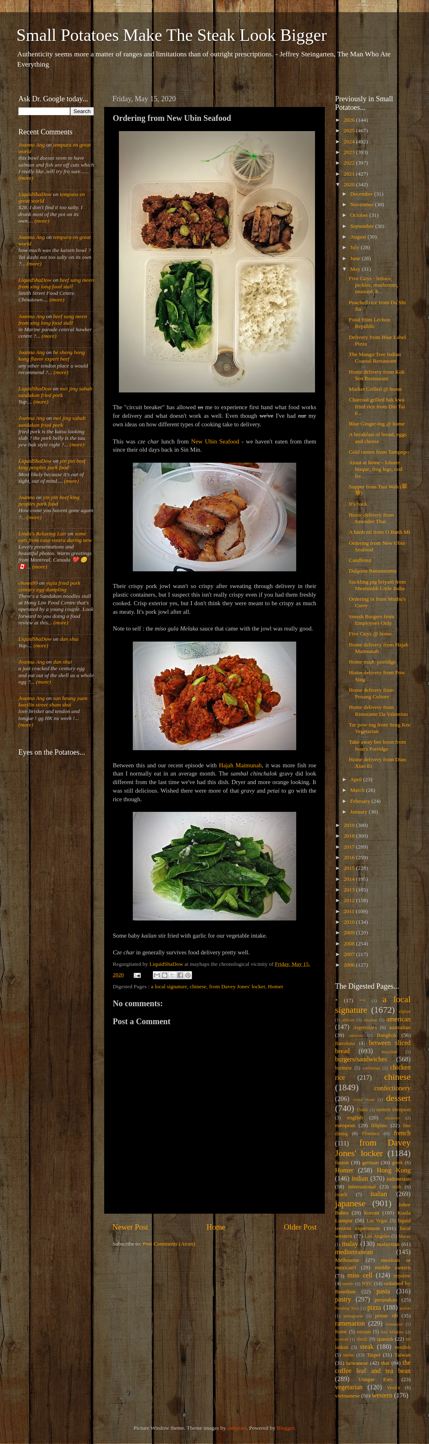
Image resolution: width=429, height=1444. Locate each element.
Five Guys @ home (370, 634)
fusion (342, 1162)
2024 (350, 141)
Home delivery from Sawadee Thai (371, 518)
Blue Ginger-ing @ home (377, 424)
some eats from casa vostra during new (55, 536)
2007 (350, 954)
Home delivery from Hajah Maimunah (379, 648)
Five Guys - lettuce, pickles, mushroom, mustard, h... (373, 284)
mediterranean (354, 1252)
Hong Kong (394, 1170)
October (359, 215)
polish (405, 1308)
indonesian (399, 1179)
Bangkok (387, 1035)
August (358, 237)
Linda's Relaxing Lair (42, 533)
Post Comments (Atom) (169, 1244)
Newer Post (130, 1227)
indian (359, 1178)
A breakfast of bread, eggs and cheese (378, 437)
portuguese (353, 1315)
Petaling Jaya (347, 1308)
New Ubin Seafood (215, 441)
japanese (350, 1203)
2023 (350, 152)
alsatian (370, 1019)
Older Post (300, 1227)
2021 (350, 174)
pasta (383, 1291)
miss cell (359, 1275)
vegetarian (348, 1387)
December (362, 194)
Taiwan (402, 1355)
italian (379, 1194)
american (399, 1019)
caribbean (371, 1067)
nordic (348, 1283)
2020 (350, 184)
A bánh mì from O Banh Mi (379, 532)
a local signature (169, 986)
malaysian (388, 1244)
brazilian (389, 1051)
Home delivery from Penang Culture (371, 693)
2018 (350, 836)
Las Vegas (377, 1220)
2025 (350, 130)
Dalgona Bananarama (373, 571)
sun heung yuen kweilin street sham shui (52, 701)
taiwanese (357, 1363)
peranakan (386, 1300)
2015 (350, 868)
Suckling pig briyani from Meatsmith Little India (377, 585)
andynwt (236, 1428)
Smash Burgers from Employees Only (372, 619)
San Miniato (392, 1331)
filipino (379, 1125)
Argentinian (365, 1027)
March (358, 790)
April (356, 779)
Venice (393, 1388)
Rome (341, 1332)
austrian (356, 1035)
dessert (398, 1098)
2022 (350, 163)
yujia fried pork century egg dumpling (49, 586)
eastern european (393, 1109)
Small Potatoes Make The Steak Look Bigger (171, 35)
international (362, 1186)
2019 (350, 825)
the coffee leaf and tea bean (373, 1367)
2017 (350, 847)
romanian (394, 1323)
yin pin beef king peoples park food (51, 464)
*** (362, 1000)
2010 (350, 922)
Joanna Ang (31, 145)
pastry (343, 1299)
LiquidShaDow (34, 194)
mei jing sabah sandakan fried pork (55, 392)
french (402, 1133)
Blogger (285, 1428)
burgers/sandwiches (361, 1059)
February (360, 801)
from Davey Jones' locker (237, 986)
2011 (350, 911)
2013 (350, 890)
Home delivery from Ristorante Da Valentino (378, 710)
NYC (367, 1283)
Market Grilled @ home (375, 389)
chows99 (28, 583)
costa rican (363, 1099)
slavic (362, 1339)
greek (397, 1162)
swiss (348, 1355)
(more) (25, 178)
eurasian (392, 1117)
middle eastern (393, 1267)
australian (400, 1027)
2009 (350, 932)
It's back (358, 504)
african (348, 1019)
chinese (198, 986)
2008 (350, 943)
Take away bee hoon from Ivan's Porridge (377, 745)
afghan (405, 1011)
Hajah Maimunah (240, 765)
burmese (343, 1068)
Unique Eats (375, 1379)
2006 (350, 965)
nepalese (402, 1276)
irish (397, 1187)
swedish (403, 1347)
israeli (341, 1194)
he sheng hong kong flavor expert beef (51, 355)
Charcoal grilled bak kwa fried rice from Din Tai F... (377, 406)
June (356, 258)
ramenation (350, 1323)
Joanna (26, 497)
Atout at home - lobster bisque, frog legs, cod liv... (375, 469)
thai (385, 1363)
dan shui (69, 639)
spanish (385, 1339)
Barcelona (345, 1043)
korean (371, 1213)
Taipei (374, 1355)
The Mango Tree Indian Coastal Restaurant (375, 357)
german (370, 1162)
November (362, 204)
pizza (374, 1307)
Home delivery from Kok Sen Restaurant (377, 375)
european (345, 1125)
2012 (350, 900)
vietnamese (347, 1396)
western (382, 1395)
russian (364, 1332)
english (355, 1117)
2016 (350, 857)
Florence (370, 1133)
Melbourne (347, 1260)
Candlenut (360, 560)
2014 (350, 879)
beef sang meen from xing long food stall (56, 283)
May (356, 269)
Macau (405, 1236)
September (362, 226)
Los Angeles (377, 1236)
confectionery (392, 1088)
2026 (350, 120)
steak (366, 1346)
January (359, 812)
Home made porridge (372, 662)
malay (350, 1244)
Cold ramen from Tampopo (379, 452)
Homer (276, 986)
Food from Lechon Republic (369, 322)
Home (216, 1227)
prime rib (386, 1316)
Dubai (362, 1109)
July (355, 247)
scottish (342, 1339)
